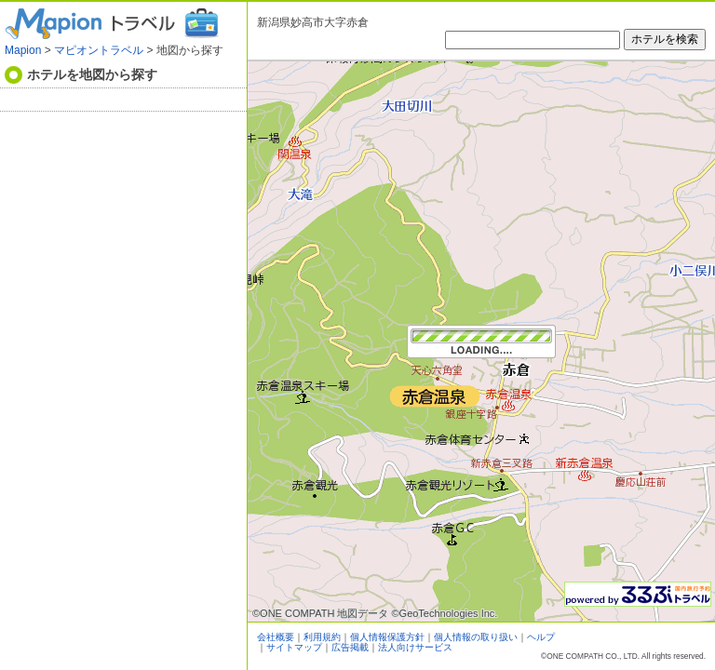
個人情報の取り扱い (476, 637)
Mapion (23, 50)
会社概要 (275, 637)
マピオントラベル (98, 50)
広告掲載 (350, 647)
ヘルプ (541, 637)
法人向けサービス (415, 647)
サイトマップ (294, 647)
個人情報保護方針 (387, 637)
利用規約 (322, 637)
